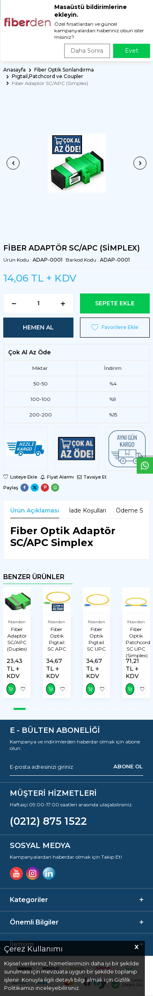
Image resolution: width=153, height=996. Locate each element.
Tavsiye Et (91, 477)
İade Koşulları (87, 510)
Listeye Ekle (20, 477)
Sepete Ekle (115, 303)
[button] (13, 163)
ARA (143, 51)
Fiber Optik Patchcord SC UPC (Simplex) (136, 642)
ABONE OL (128, 766)
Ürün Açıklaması (34, 510)
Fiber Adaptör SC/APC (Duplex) (17, 639)
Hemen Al (38, 327)
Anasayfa (14, 70)
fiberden (17, 621)
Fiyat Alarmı (57, 477)
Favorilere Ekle (114, 327)
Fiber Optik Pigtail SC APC (56, 639)
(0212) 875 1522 (48, 821)
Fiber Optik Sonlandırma (64, 70)
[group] (76, 163)
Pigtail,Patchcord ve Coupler (47, 76)
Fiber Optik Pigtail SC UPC (96, 639)
